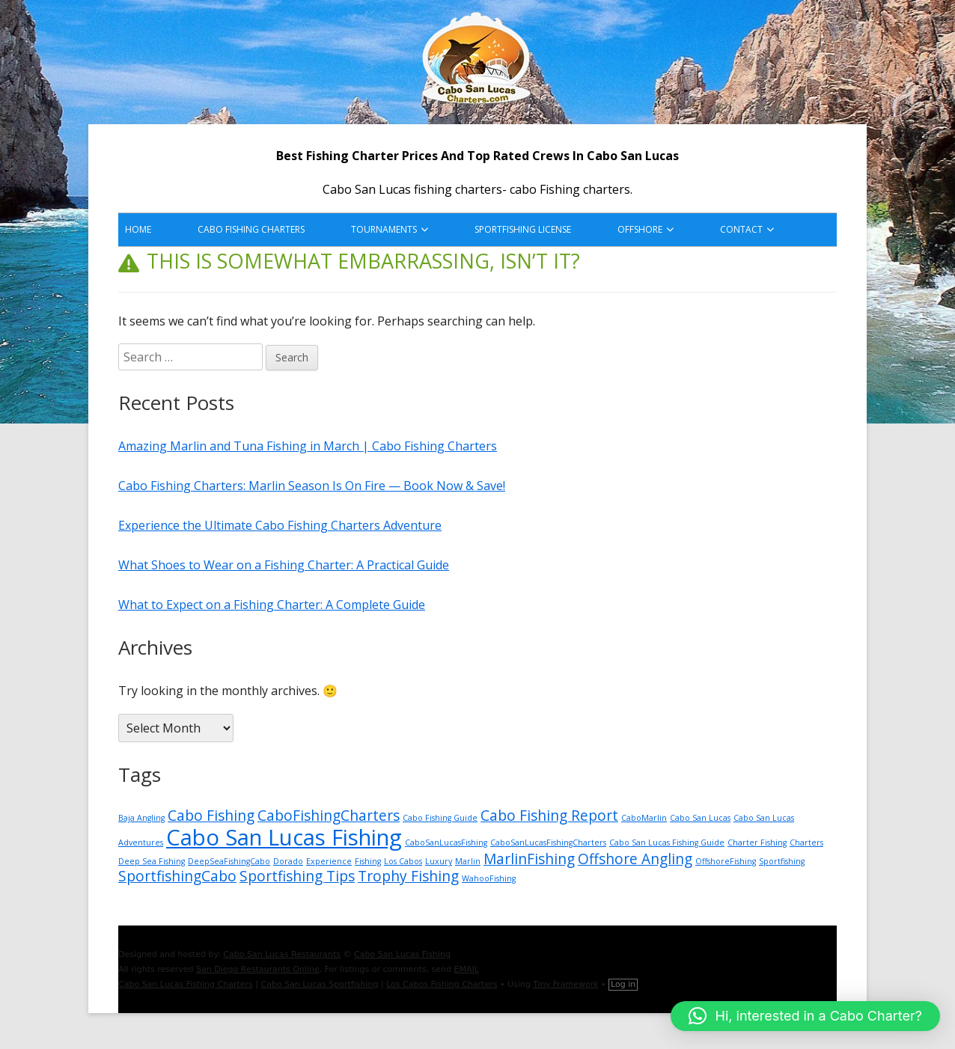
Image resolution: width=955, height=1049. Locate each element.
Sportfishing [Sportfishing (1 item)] (782, 861)
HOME (138, 229)
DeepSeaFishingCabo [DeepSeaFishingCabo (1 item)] (229, 861)
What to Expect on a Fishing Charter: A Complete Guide (271, 604)
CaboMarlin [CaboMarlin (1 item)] (644, 818)
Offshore (639, 229)
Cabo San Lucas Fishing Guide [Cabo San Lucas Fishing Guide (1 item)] (666, 842)
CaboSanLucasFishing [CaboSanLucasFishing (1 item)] (446, 842)
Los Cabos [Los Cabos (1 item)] (403, 861)
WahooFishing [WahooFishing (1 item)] (489, 878)
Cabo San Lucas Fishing (402, 954)
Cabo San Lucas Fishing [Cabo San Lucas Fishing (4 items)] (284, 837)
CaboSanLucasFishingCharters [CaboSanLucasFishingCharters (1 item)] (548, 842)
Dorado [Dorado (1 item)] (288, 861)
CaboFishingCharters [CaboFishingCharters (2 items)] (328, 815)
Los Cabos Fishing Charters (441, 984)
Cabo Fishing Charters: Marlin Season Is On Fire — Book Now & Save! (311, 485)
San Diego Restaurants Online (258, 969)
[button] (805, 1016)
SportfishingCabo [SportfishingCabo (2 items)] (177, 876)
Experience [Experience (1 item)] (329, 861)
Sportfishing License (523, 229)
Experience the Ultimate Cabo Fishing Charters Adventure (280, 525)
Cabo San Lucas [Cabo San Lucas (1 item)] (700, 818)
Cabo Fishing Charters (251, 229)
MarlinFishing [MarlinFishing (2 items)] (529, 859)
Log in (623, 984)
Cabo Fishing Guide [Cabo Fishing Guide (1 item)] (440, 818)
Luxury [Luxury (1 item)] (438, 861)
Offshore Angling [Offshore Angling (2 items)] (635, 859)
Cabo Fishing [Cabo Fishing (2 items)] (211, 815)
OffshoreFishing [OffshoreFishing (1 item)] (725, 861)
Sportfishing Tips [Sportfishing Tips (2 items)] (297, 876)
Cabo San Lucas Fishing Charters (185, 984)
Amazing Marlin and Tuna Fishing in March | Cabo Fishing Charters (307, 446)
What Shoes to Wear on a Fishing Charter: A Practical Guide (283, 565)
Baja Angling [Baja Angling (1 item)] (141, 818)
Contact (741, 229)
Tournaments (384, 229)
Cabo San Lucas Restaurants (282, 954)
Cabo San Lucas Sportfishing (320, 984)
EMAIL (466, 969)
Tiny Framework (565, 984)
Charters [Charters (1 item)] (806, 842)
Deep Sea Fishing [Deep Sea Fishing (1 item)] (151, 861)
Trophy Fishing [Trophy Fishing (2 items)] (408, 876)
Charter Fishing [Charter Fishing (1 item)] (757, 842)
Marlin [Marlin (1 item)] (467, 861)
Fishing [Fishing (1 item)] (368, 861)
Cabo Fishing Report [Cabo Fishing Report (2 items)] (549, 815)
